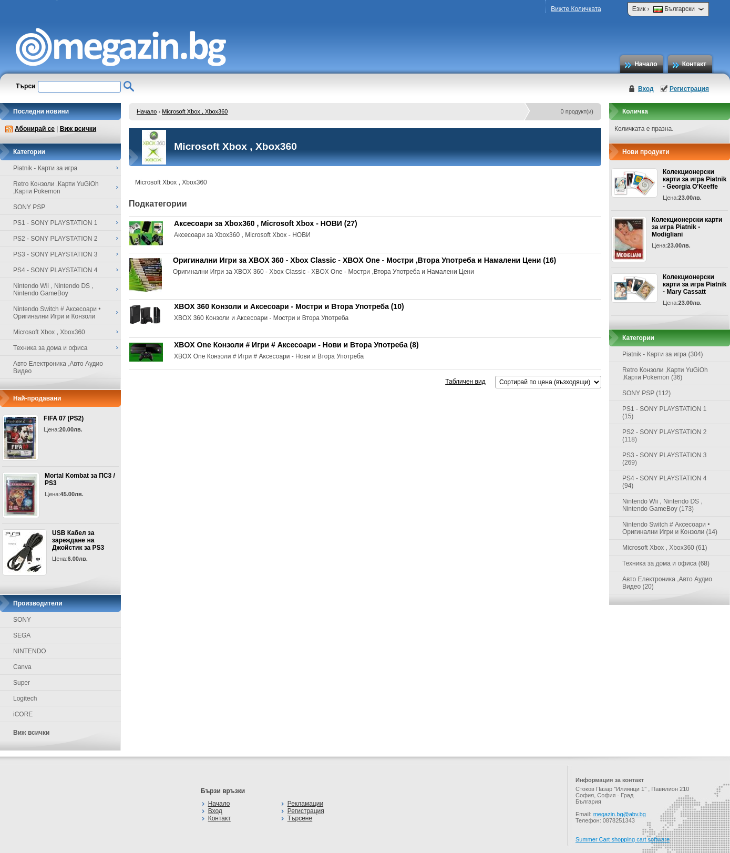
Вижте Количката (576, 9)
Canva (22, 667)
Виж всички (78, 128)
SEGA (21, 635)
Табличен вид (465, 381)
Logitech (25, 698)
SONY (22, 619)
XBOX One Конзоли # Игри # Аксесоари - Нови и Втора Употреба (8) (296, 345)
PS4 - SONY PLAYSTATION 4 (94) (664, 482)
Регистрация (689, 89)
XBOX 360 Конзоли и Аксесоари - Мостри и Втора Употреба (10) (289, 306)
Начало (645, 64)
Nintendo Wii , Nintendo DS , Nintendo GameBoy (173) (662, 505)
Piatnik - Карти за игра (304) (662, 354)
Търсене (299, 818)
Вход (646, 89)
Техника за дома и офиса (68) (666, 563)
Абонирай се (35, 128)
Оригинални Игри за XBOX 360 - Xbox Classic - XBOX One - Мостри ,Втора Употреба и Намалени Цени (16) (364, 260)
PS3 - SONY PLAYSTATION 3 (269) (664, 458)
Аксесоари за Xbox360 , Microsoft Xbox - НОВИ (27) (265, 223)
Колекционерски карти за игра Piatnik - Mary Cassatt (694, 284)
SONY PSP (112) (646, 393)
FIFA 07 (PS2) (64, 418)
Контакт (694, 64)
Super (21, 682)
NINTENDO (29, 651)
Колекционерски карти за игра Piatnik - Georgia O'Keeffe (694, 179)
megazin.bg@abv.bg (619, 814)
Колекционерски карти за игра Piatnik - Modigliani (687, 227)
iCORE (23, 714)
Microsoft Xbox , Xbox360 (195, 111)
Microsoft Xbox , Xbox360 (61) (664, 547)
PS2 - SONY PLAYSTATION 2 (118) (664, 435)
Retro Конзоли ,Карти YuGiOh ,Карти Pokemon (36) (665, 373)
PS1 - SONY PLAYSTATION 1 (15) (664, 412)
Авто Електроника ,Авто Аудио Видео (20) (667, 582)
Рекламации (305, 803)
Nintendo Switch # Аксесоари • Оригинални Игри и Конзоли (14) (669, 528)
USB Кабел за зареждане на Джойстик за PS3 (78, 540)
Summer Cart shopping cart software (622, 839)
